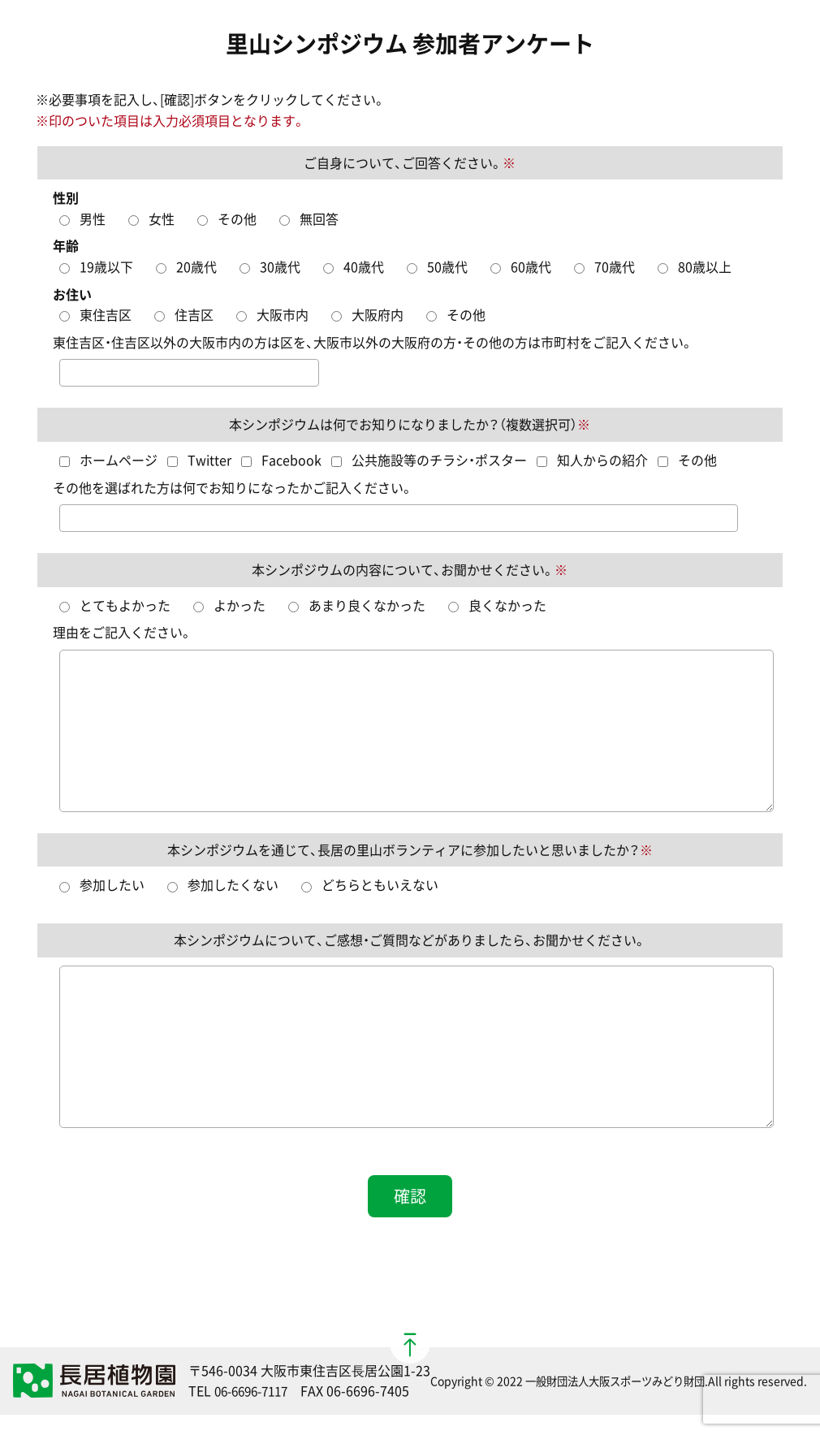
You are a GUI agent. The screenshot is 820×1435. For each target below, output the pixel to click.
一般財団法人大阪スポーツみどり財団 (614, 1380)
